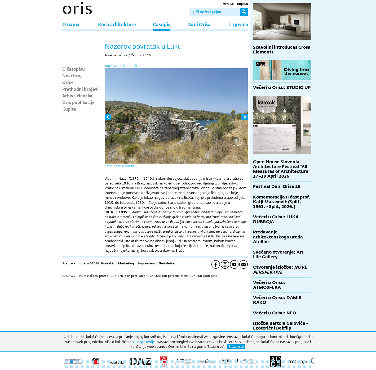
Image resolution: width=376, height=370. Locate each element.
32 (230, 361)
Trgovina (238, 24)
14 (135, 361)
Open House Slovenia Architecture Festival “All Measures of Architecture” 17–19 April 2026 (282, 169)
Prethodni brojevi (80, 89)
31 (225, 361)
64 (151, 367)
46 (304, 361)
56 (108, 367)
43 (288, 361)
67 (167, 367)
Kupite (69, 109)
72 (193, 367)
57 (114, 367)
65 (156, 367)
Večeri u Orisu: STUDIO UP (282, 87)
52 (87, 367)
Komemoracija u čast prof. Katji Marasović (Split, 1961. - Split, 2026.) (281, 201)
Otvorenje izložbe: (280, 269)
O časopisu (73, 69)
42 (283, 361)
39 (267, 361)
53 (92, 367)
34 (241, 361)
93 (304, 367)
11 (119, 361)
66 (161, 367)
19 (161, 361)
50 (77, 367)
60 (130, 367)
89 (283, 367)
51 (82, 367)
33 (236, 361)
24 (188, 361)
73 (198, 367)
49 (71, 367)
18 (156, 361)
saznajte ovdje (143, 341)
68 (172, 367)
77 (220, 367)
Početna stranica (116, 55)
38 (262, 361)
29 (214, 361)
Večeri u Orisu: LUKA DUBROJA (276, 219)
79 (230, 367)
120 (148, 55)
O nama (70, 24)
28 (209, 361)
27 (204, 361)
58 (119, 367)
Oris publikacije (78, 102)
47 (310, 361)
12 (124, 361)
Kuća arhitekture (117, 24)
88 (278, 367)
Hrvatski (229, 4)
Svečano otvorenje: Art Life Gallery (278, 254)
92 (299, 367)
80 (236, 367)
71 (188, 367)
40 (273, 361)
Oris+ (67, 82)
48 (66, 367)
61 (135, 367)
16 (145, 361)
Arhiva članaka (77, 95)
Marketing (126, 263)
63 (145, 367)
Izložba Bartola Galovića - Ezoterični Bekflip (280, 326)
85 (262, 367)
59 (124, 367)
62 (140, 367)
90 (288, 367)
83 (251, 367)
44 (294, 361)
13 (130, 361)
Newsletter (167, 263)
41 (278, 361)
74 (204, 367)
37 (257, 361)
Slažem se (236, 346)
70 (183, 367)
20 (167, 361)
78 (225, 367)
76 (214, 367)
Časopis (161, 24)
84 (257, 367)
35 (246, 361)
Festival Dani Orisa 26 (276, 186)
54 (98, 367)
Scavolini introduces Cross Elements (281, 49)
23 (183, 361)
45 (299, 361)
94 (310, 367)
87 (273, 367)
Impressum (146, 263)
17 (151, 361)
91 (294, 367)
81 (241, 367)
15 (140, 361)
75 (209, 367)
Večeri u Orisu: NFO (274, 313)
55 (103, 367)
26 (198, 361)
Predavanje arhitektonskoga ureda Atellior (278, 236)
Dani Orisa (199, 24)
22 (177, 361)
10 (114, 361)
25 (193, 361)
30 (220, 361)
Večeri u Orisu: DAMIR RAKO (277, 300)
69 (177, 367)
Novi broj (72, 75)
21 (172, 361)
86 (267, 367)
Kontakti (107, 263)
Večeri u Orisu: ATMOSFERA (269, 285)
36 (251, 361)
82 (246, 367)
